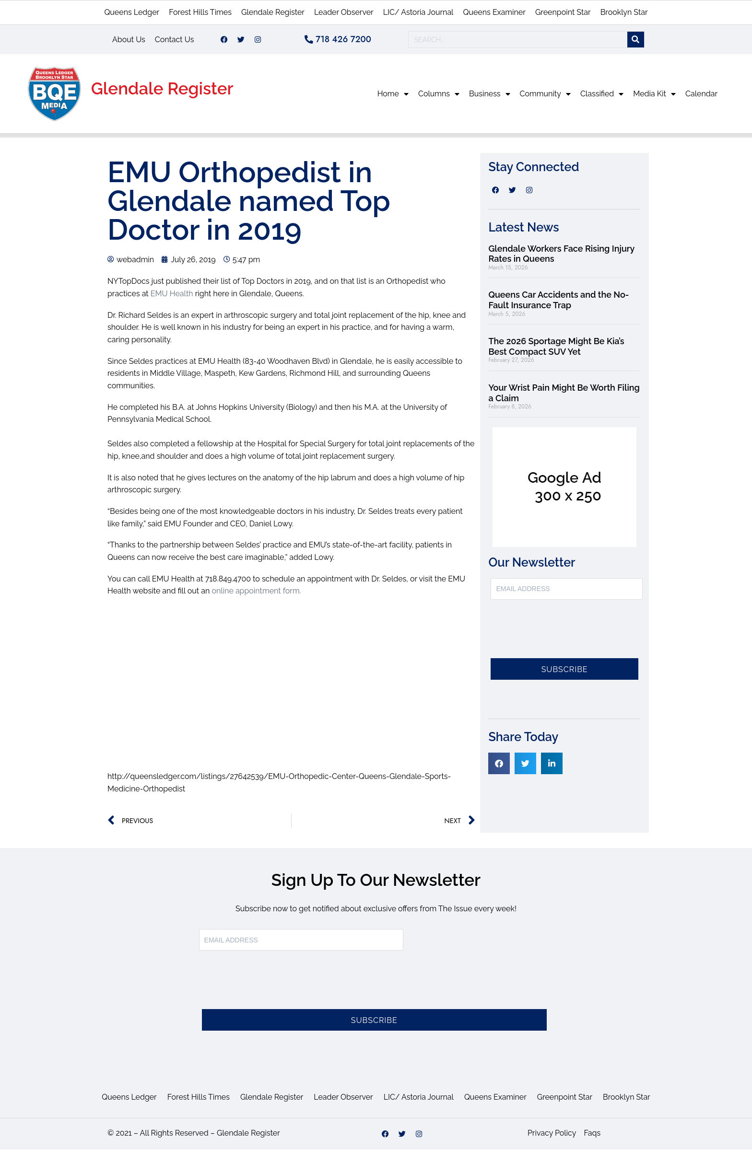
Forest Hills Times (200, 12)
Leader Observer (344, 12)
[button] (499, 764)
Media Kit (654, 94)
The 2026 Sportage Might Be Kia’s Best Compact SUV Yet (556, 347)
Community (545, 94)
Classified (601, 94)
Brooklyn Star (624, 12)
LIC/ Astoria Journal (418, 12)
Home (393, 94)
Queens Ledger (131, 12)
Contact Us (174, 39)
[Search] (635, 40)
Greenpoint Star (563, 12)
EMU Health (172, 294)
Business (489, 94)
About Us (128, 39)
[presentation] (563, 635)
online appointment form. (256, 591)
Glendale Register (273, 12)
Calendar (701, 94)
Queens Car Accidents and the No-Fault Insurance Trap (558, 300)
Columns (438, 94)
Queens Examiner (494, 12)
